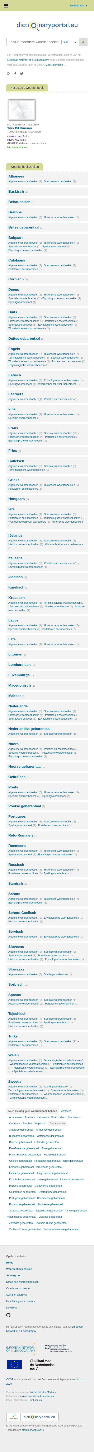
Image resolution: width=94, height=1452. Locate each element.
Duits (12, 312)
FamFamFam (35, 1400)
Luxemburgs (21, 675)
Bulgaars (16, 238)
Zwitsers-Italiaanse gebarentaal (61, 1229)
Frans (13, 428)
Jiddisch (17, 577)
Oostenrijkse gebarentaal (52, 1192)
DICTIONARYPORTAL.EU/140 (23, 124)
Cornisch (18, 279)
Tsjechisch (17, 1014)
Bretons (15, 212)
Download (11, 1307)
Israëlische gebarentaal (49, 1167)
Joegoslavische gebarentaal (51, 1173)
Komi (54, 1117)
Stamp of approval (16, 1294)
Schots (14, 894)
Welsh (13, 1055)
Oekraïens (19, 777)
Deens (13, 290)
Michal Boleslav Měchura (43, 1392)
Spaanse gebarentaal (21, 1210)
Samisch (17, 883)
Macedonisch (21, 685)
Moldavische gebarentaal (48, 1185)
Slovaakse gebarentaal (50, 1204)
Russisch (16, 865)
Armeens (66, 1111)
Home (9, 1262)
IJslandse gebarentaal (21, 1167)
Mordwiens (74, 1117)
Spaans (14, 995)
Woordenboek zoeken (19, 1269)
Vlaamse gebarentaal (50, 1216)
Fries (14, 451)
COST (9, 1379)
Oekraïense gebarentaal (22, 1192)
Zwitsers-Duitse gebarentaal (51, 1223)
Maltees (16, 696)
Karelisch (18, 587)
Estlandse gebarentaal (46, 1142)
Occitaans (14, 1123)
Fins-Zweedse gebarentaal (24, 1148)
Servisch (15, 932)
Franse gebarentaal (55, 1154)
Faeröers (15, 394)
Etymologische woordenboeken (27, 250)
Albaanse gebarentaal (21, 1129)
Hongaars (18, 499)
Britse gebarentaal (25, 227)
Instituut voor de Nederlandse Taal (37, 1396)
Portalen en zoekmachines (25, 269)
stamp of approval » (33, 1430)
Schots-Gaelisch (22, 913)
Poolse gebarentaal (26, 806)
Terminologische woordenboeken (28, 357)
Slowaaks (16, 969)
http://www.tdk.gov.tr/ (17, 147)
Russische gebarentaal (22, 1204)
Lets (12, 639)
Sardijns (27, 1123)
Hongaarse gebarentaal (47, 1160)
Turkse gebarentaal (76, 1210)
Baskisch (18, 191)
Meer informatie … (56, 64)
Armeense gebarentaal (48, 1129)
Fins (12, 409)
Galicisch (16, 461)
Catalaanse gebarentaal (50, 1136)
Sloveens (16, 947)
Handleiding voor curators (20, 1301)
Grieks (13, 480)
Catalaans (16, 260)
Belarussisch (21, 202)
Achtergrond (13, 1275)
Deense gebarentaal (20, 1142)
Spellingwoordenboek (56, 246)
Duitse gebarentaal (26, 339)
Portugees (17, 816)
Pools (13, 787)
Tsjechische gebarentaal (49, 1210)
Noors (13, 744)
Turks (13, 1036)
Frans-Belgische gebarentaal (25, 1154)
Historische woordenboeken (61, 217)
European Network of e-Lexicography (27, 59)
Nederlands (79, 5)
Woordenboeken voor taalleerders (29, 328)
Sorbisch (18, 984)
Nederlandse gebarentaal (29, 729)
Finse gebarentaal (51, 1148)
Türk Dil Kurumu (19, 128)
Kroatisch (16, 598)
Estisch (14, 375)
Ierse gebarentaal (73, 1160)
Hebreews (43, 1117)
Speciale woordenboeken (60, 181)
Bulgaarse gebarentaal (21, 1136)
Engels (14, 349)
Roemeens (17, 846)
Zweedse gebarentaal (21, 1223)
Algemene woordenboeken (25, 181)
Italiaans (15, 558)
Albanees (16, 176)
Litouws (17, 654)
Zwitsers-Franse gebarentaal (25, 1229)
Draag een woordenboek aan (22, 1282)
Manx (63, 1117)
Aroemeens (15, 1117)
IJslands (15, 536)
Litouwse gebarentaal (72, 1179)
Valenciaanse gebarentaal (21, 1216)
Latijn (13, 620)
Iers (11, 509)
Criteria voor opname (18, 1288)
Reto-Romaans (22, 835)
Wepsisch (39, 1123)
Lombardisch (21, 665)
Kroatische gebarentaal (22, 1179)
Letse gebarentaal (48, 1179)
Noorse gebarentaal (27, 767)
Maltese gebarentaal (20, 1185)
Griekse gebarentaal (20, 1160)
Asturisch (30, 1117)
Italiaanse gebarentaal (21, 1173)
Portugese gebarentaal (21, 1198)
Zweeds (14, 1082)
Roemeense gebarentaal (51, 1198)
